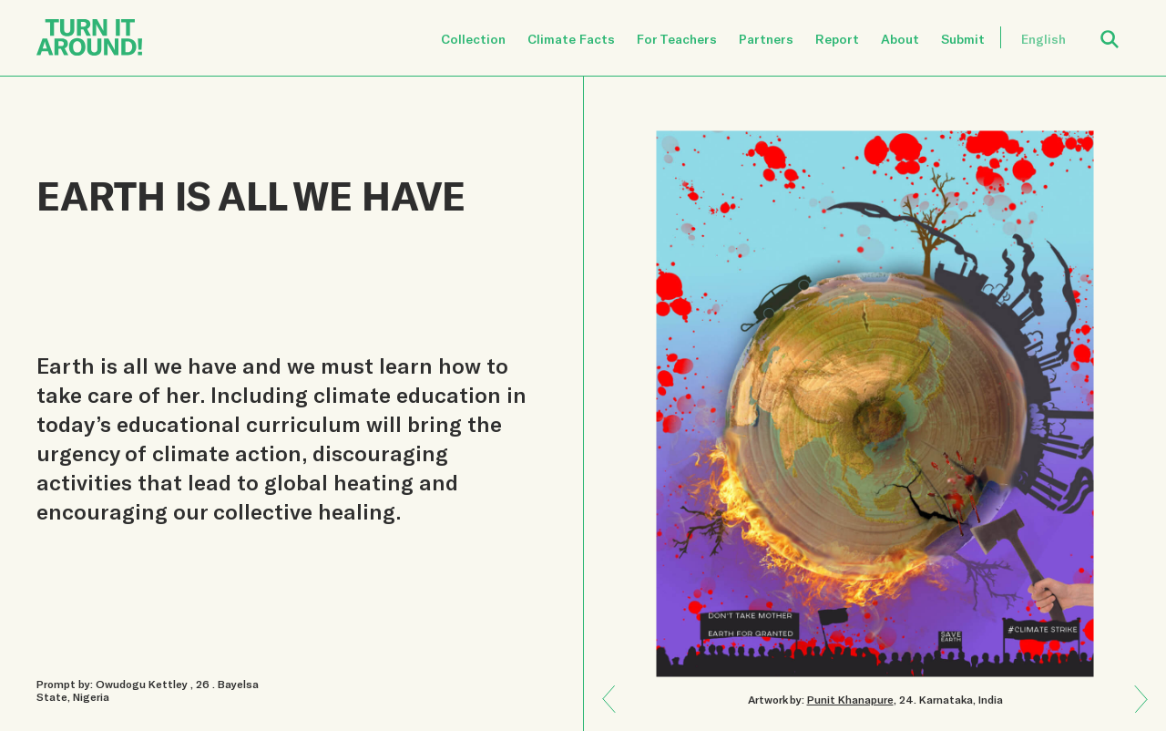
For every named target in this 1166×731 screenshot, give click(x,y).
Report (837, 38)
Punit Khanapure (850, 699)
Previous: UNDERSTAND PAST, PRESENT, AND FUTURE (1134, 712)
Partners (766, 38)
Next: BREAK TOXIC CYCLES (616, 685)
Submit (963, 38)
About (900, 38)
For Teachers (677, 38)
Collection (473, 38)
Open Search (1121, 28)
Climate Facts (571, 38)
